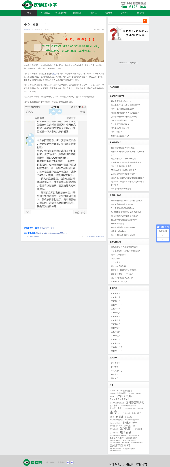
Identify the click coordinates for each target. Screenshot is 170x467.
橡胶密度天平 (136, 413)
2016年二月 (116, 297)
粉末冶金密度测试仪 (129, 440)
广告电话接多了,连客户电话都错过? (125, 251)
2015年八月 (116, 316)
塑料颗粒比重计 (130, 408)
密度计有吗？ (34, 236)
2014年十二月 (116, 347)
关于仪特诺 (45, 13)
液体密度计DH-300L (116, 426)
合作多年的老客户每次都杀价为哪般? (126, 200)
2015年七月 (116, 320)
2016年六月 (116, 293)
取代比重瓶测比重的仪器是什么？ (125, 216)
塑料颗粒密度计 (117, 408)
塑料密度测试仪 (135, 402)
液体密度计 (130, 422)
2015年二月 (116, 339)
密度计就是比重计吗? (120, 136)
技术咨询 (140, 13)
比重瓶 (112, 417)
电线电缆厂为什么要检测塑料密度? (125, 105)
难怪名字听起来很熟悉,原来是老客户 (126, 162)
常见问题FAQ (61, 13)
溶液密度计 (138, 429)
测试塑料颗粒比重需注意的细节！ (125, 220)
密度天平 (140, 408)
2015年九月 (116, 313)
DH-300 (131, 393)
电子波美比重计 (117, 438)
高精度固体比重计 (115, 449)
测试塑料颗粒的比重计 (132, 420)
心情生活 (93, 13)
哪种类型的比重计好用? (121, 128)
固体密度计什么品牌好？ (121, 101)
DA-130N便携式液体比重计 (118, 393)
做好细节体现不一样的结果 (122, 274)
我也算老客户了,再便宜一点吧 (123, 159)
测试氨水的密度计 (115, 423)
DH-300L (138, 393)
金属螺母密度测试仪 (137, 442)
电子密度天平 (114, 433)
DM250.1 (112, 396)
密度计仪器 (126, 413)
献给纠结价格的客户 (119, 266)
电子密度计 (127, 432)
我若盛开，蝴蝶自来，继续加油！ (125, 270)
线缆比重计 (125, 442)
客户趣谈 (109, 13)
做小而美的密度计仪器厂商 (122, 278)
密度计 (47, 29)
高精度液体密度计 (115, 450)
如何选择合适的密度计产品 (122, 120)
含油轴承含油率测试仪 (119, 399)
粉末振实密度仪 (115, 442)
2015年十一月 (116, 305)
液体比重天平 (114, 429)
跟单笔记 (77, 13)
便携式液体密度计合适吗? (121, 166)
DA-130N (112, 391)
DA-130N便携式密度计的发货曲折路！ (127, 212)
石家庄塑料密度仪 (131, 438)
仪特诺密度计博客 (85, 5)
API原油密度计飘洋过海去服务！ (124, 170)
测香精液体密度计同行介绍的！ (124, 148)
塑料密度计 (115, 405)
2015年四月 (116, 332)
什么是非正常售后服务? (121, 124)
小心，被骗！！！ (118, 258)
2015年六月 (116, 324)
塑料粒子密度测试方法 (128, 406)
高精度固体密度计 (121, 445)
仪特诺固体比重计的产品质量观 (124, 117)
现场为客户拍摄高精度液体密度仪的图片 (127, 178)
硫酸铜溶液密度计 (115, 440)
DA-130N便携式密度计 (124, 391)
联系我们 (61, 462)
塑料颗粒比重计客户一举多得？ (124, 227)
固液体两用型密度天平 (117, 403)
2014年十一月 (116, 351)
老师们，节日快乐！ (119, 255)
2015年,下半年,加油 (119, 281)
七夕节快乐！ (116, 262)
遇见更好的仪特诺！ (119, 231)
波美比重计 (129, 417)
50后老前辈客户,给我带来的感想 (124, 247)
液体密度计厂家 (129, 426)
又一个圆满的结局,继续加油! (94, 236)
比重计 (119, 416)
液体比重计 (126, 428)
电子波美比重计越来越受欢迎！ (124, 235)
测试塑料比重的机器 (116, 420)
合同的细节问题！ (118, 224)
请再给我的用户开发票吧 (121, 189)
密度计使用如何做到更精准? (122, 109)
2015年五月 (116, 328)
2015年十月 (116, 309)
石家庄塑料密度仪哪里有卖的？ (124, 174)
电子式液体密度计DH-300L (118, 435)
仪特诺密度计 (125, 396)
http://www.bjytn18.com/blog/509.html (51, 233)
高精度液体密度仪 (129, 449)
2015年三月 (116, 336)
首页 (29, 13)
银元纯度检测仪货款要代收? (122, 204)
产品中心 (125, 13)
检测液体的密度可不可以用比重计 (125, 113)
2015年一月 (116, 343)
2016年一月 (116, 301)
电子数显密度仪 (134, 435)
